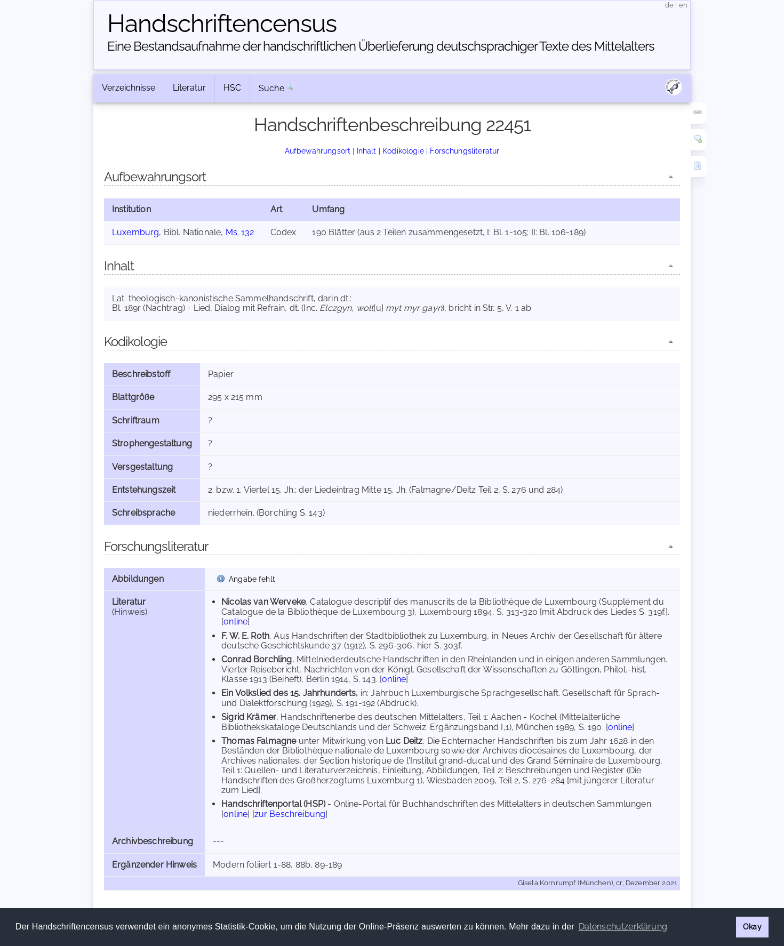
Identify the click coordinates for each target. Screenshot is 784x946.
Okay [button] (752, 926)
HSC (232, 88)
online (235, 621)
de (669, 5)
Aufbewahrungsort (318, 150)
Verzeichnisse (128, 88)
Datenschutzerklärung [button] (623, 926)
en (683, 5)
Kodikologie (403, 150)
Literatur (189, 88)
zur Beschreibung (290, 814)
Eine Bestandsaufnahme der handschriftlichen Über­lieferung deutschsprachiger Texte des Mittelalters (380, 46)
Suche (271, 88)
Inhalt (367, 150)
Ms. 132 (240, 232)
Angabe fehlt (252, 578)
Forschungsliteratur (464, 150)
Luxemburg (135, 232)
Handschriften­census (222, 23)
